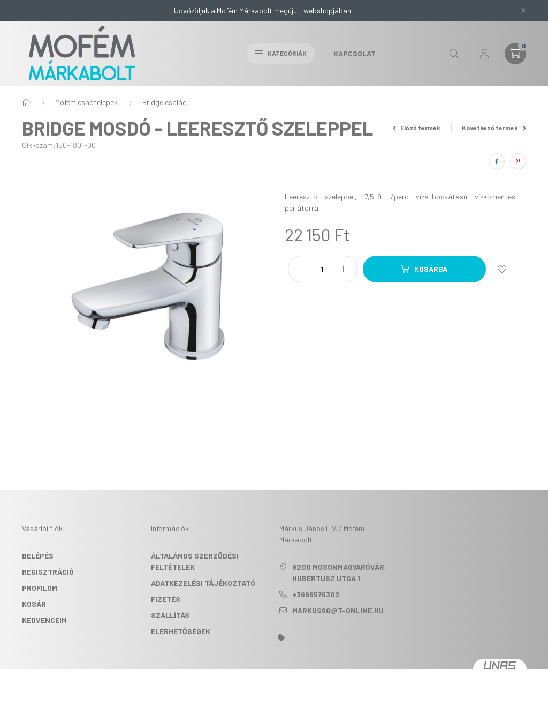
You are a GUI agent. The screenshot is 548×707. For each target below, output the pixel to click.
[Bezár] (523, 11)
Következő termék (494, 127)
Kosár (34, 603)
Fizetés (165, 599)
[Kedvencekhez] (502, 269)
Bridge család (164, 102)
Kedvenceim (44, 619)
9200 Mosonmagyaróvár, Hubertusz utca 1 (339, 572)
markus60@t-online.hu (338, 610)
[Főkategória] (26, 102)
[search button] (454, 53)
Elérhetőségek (180, 631)
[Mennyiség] (322, 269)
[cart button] (515, 53)
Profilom (39, 587)
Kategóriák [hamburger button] (281, 53)
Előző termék (417, 127)
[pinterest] (518, 161)
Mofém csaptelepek (86, 102)
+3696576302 (316, 594)
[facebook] (497, 161)
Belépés (38, 555)
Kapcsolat (354, 53)
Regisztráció (48, 571)
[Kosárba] (424, 269)
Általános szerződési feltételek (195, 561)
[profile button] (484, 53)
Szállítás (170, 615)
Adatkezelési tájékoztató (203, 582)
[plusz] (344, 269)
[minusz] (302, 269)
